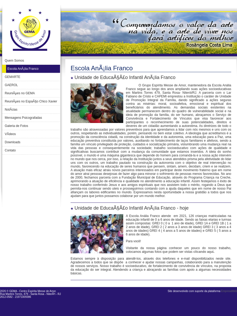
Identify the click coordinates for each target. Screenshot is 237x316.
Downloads (12, 142)
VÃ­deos (10, 134)
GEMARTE (12, 77)
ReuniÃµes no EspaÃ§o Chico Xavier (31, 101)
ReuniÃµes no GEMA (20, 93)
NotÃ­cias (11, 109)
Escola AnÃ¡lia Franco (22, 69)
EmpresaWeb (229, 291)
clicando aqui (203, 252)
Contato (10, 150)
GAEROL (11, 85)
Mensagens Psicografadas (23, 118)
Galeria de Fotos (16, 126)
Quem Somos (14, 60)
